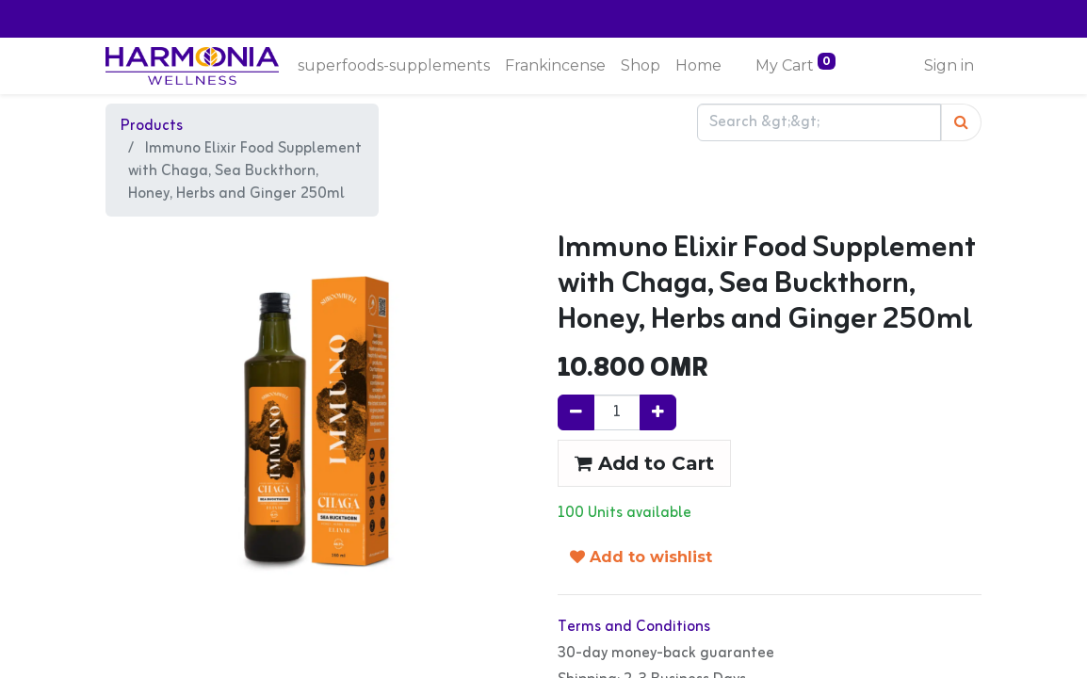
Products (152, 126)
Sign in (949, 65)
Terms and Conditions (634, 627)
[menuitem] (393, 66)
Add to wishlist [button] (641, 557)
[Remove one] (576, 412)
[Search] (961, 122)
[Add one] (658, 412)
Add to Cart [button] (644, 463)
